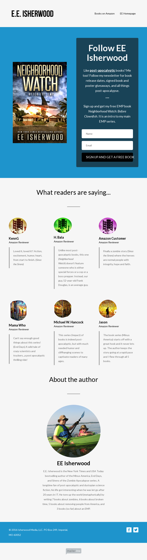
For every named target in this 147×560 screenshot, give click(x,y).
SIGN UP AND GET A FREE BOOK (109, 157)
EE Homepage (128, 13)
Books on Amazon (105, 13)
